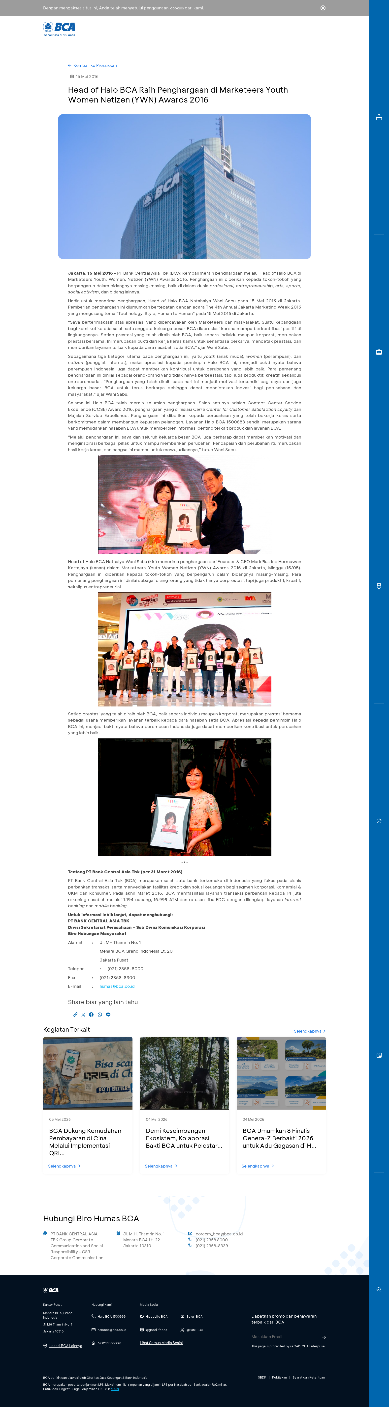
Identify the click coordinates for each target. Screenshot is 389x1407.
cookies (177, 8)
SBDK (262, 1377)
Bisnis (181, 28)
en (322, 29)
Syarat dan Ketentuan (309, 1377)
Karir (248, 28)
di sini (115, 1389)
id (312, 29)
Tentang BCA (215, 28)
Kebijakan (279, 1377)
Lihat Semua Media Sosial (161, 1342)
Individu (153, 28)
